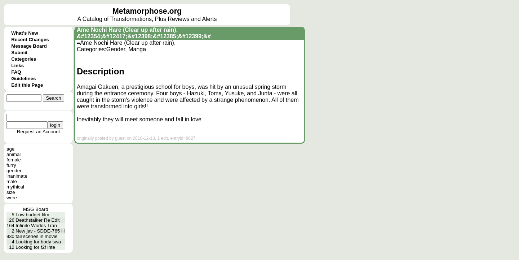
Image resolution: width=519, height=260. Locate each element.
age (10, 149)
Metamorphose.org (147, 11)
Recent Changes (30, 39)
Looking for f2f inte (35, 247)
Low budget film (32, 214)
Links (17, 65)
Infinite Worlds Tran (36, 225)
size (10, 192)
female (13, 159)
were (11, 197)
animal (13, 154)
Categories (23, 59)
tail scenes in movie (36, 236)
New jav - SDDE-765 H (40, 231)
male (11, 181)
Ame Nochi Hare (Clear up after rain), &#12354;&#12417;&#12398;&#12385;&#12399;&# (144, 33)
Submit (19, 52)
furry (11, 165)
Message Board (29, 46)
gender (14, 170)
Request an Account (38, 131)
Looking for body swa (38, 241)
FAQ (16, 72)
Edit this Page (27, 85)
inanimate (16, 176)
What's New (24, 33)
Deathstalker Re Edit (37, 220)
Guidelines (23, 78)
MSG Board (35, 209)
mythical (15, 187)
